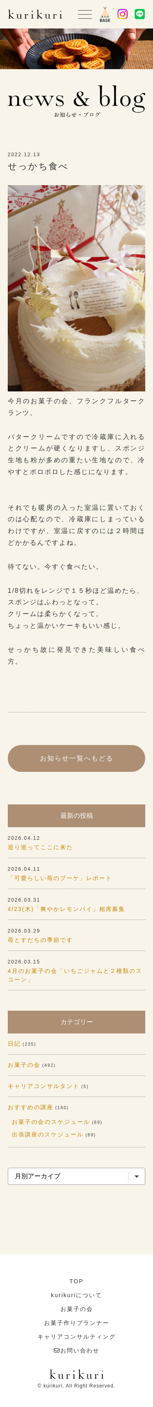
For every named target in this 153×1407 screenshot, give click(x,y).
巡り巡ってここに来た (40, 847)
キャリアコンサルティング (77, 1336)
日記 (14, 1043)
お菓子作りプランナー (76, 1323)
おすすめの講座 (30, 1107)
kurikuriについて (76, 1295)
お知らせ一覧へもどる (76, 758)
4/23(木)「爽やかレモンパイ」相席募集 (67, 909)
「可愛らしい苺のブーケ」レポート (60, 878)
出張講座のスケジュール (48, 1134)
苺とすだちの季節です (40, 940)
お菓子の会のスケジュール (51, 1122)
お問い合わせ (80, 1350)
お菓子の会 (24, 1065)
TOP (76, 1281)
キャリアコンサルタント (44, 1086)
